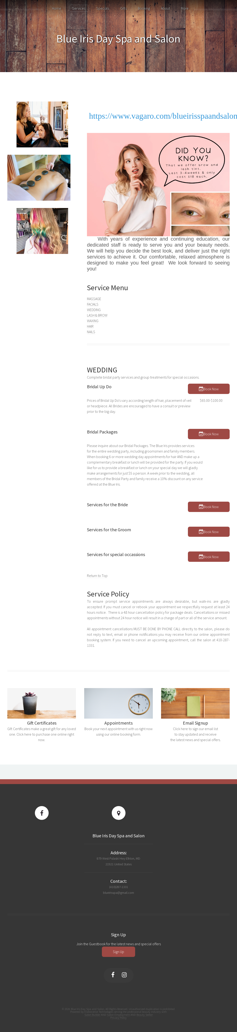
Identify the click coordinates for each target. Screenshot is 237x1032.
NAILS (91, 331)
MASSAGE (94, 298)
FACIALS (92, 304)
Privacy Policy (118, 1017)
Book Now (211, 389)
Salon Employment (118, 1014)
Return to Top (97, 575)
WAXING (92, 320)
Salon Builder (92, 1014)
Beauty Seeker (145, 1014)
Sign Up (118, 951)
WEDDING (94, 309)
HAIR (90, 326)
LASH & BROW (97, 315)
